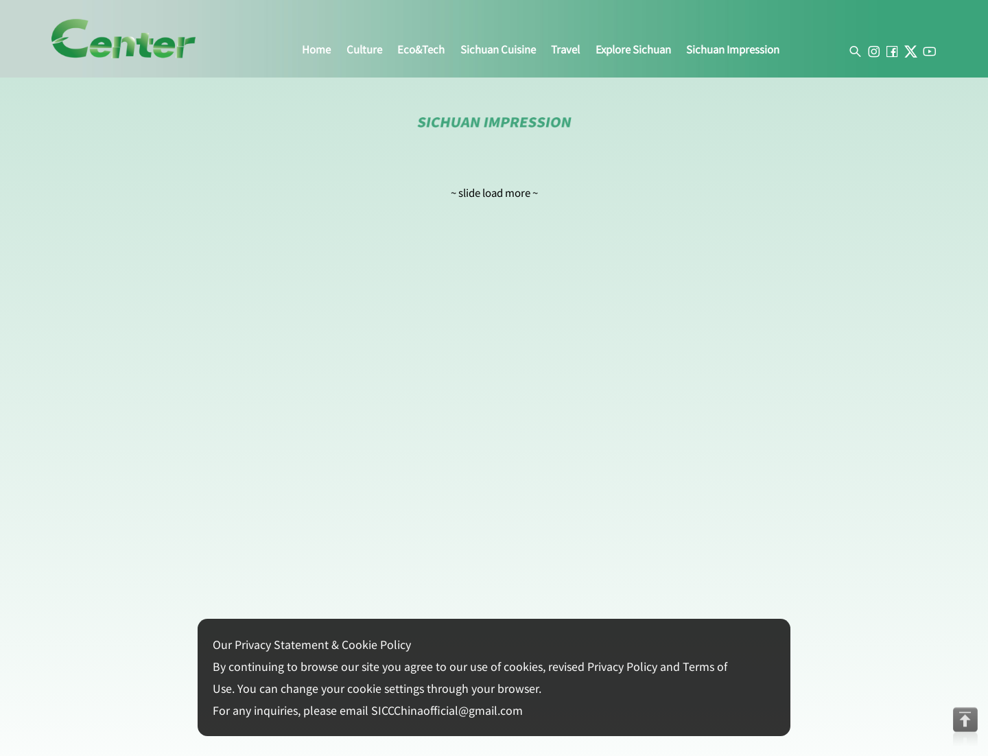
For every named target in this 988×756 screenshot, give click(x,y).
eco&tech (421, 49)
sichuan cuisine (498, 49)
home (316, 49)
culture (364, 49)
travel (565, 49)
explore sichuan (633, 49)
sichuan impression (732, 49)
